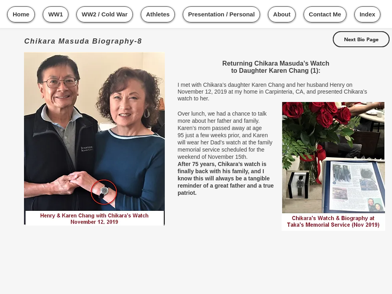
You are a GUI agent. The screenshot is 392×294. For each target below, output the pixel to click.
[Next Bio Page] (361, 39)
